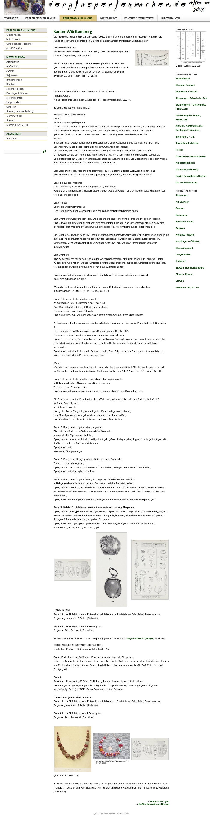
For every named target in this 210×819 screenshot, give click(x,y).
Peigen (179, 149)
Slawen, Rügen (14, 116)
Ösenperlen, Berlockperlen (191, 156)
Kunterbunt (108, 18)
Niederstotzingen (159, 801)
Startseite (11, 18)
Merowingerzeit (14, 98)
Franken (10, 84)
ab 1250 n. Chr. (14, 48)
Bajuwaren (12, 75)
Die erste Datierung (186, 182)
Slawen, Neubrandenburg (19, 111)
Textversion (204, 3)
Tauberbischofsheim (187, 143)
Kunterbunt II (170, 18)
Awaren (10, 71)
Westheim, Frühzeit (186, 91)
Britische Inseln (14, 80)
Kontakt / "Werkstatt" (139, 18)
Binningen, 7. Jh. (185, 136)
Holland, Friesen (15, 89)
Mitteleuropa (13, 39)
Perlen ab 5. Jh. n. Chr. (78, 18)
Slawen (10, 120)
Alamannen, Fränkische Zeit (191, 98)
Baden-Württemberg (187, 169)
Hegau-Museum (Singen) (140, 638)
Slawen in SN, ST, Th (17, 125)
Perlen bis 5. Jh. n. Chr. (41, 18)
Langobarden (13, 102)
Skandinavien (13, 34)
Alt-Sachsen (12, 66)
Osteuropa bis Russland (19, 43)
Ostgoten (11, 107)
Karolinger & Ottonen (17, 93)
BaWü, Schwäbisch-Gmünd (154, 804)
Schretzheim (183, 78)
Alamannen (12, 61)
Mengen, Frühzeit (185, 85)
